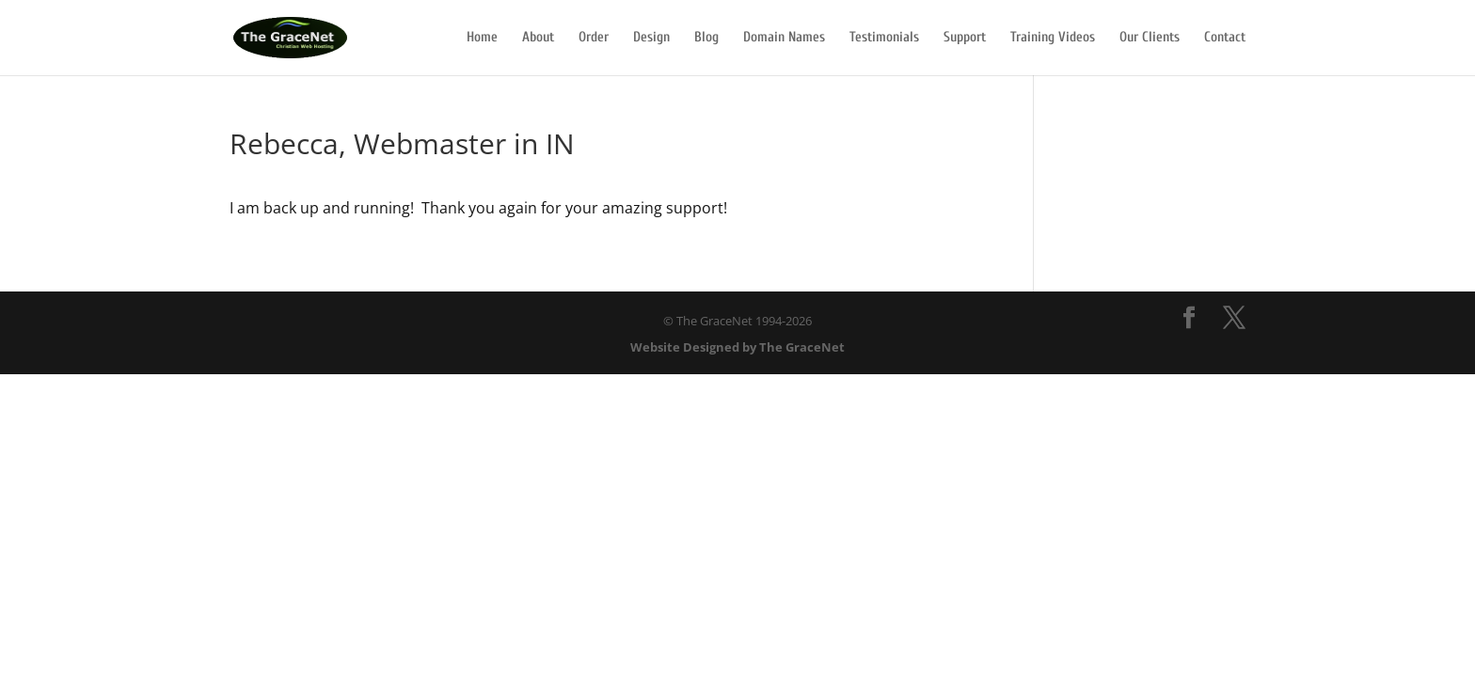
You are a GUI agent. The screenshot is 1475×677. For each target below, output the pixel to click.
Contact (1224, 38)
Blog (706, 38)
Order (594, 38)
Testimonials (884, 38)
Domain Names (784, 38)
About (538, 38)
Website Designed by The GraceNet (737, 346)
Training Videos (1052, 38)
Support (965, 38)
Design (651, 38)
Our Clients (1149, 38)
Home (482, 38)
